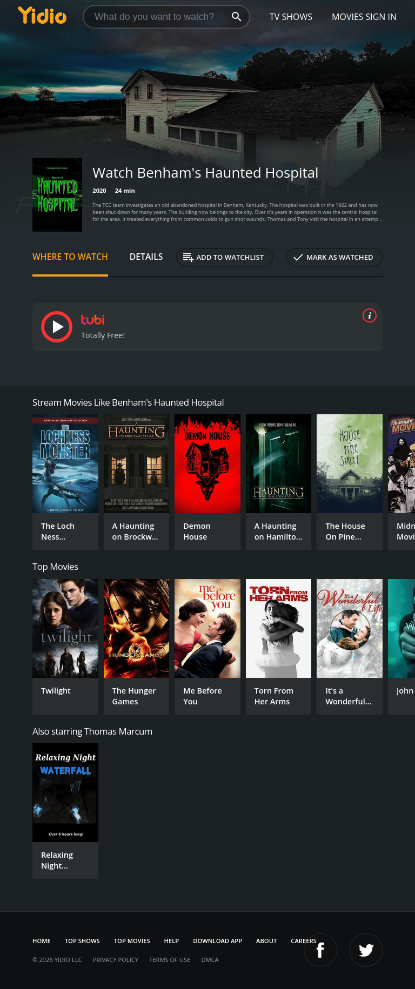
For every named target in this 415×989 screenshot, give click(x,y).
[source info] (367, 315)
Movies (348, 17)
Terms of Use (169, 960)
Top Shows (82, 941)
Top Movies (132, 941)
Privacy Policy (115, 960)
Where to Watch (70, 257)
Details (146, 257)
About (266, 941)
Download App (217, 941)
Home (41, 941)
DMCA (209, 960)
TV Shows (291, 17)
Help (171, 941)
